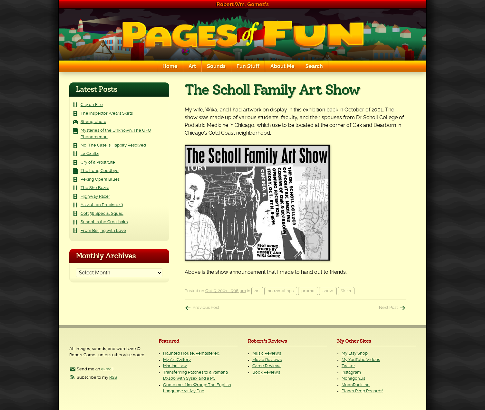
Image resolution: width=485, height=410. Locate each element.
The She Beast (95, 188)
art (257, 291)
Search (314, 66)
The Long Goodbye (100, 171)
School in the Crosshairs (104, 222)
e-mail (107, 369)
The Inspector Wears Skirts (107, 113)
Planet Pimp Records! (362, 391)
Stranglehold (93, 122)
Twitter (348, 366)
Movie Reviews (267, 360)
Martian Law (175, 366)
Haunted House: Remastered (191, 353)
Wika (346, 291)
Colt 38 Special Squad (102, 214)
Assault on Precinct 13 (102, 205)
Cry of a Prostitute (98, 162)
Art (192, 66)
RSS (113, 378)
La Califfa (90, 154)
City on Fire (92, 105)
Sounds (216, 66)
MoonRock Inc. (356, 385)
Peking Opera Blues (100, 179)
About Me (282, 66)
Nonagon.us (353, 379)
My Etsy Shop (355, 353)
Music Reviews (266, 353)
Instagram (351, 372)
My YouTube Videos (361, 360)
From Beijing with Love (103, 231)
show (328, 291)
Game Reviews (266, 366)
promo (308, 291)
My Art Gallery (177, 360)
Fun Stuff (248, 66)
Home (170, 66)
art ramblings (281, 291)
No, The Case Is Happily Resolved (113, 145)
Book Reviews (266, 372)
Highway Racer (95, 197)
